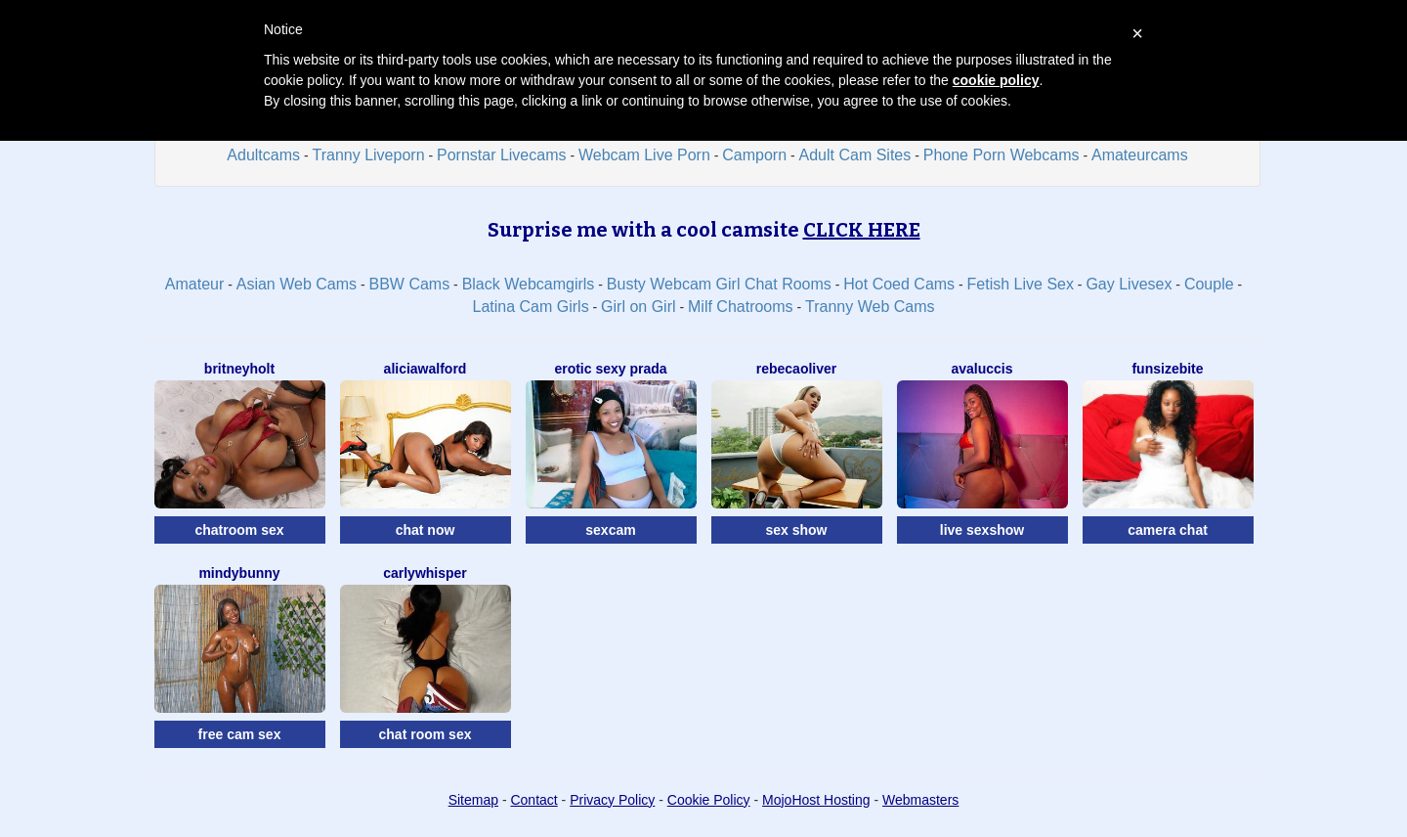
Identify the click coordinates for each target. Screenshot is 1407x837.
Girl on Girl (638, 306)
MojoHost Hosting (816, 800)
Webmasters (920, 800)
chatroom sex (238, 530)
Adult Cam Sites (855, 155)
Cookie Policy (708, 800)
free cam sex (239, 734)
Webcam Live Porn (644, 155)
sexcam (610, 530)
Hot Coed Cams (899, 284)
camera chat (1168, 530)
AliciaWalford (425, 368)
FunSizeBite (1167, 368)
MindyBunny (238, 573)
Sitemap (473, 800)
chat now (425, 530)
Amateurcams (1139, 155)
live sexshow (982, 530)
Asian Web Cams (296, 284)
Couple (1209, 284)
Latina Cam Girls (530, 306)
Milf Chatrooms (740, 306)
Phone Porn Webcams (1001, 155)
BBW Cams (409, 284)
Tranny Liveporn (369, 155)
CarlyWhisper (425, 573)
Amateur (194, 284)
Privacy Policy (612, 800)
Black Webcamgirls (528, 284)
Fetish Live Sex (1020, 284)
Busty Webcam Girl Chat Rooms (719, 284)
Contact (533, 800)
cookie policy (996, 80)
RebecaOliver (796, 368)
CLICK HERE (861, 230)
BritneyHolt (239, 368)
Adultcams (263, 155)
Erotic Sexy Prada (610, 368)
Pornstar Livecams (502, 155)
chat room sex (425, 734)
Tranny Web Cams (869, 306)
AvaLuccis (981, 368)
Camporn (754, 155)
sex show (796, 530)
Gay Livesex (1129, 284)
